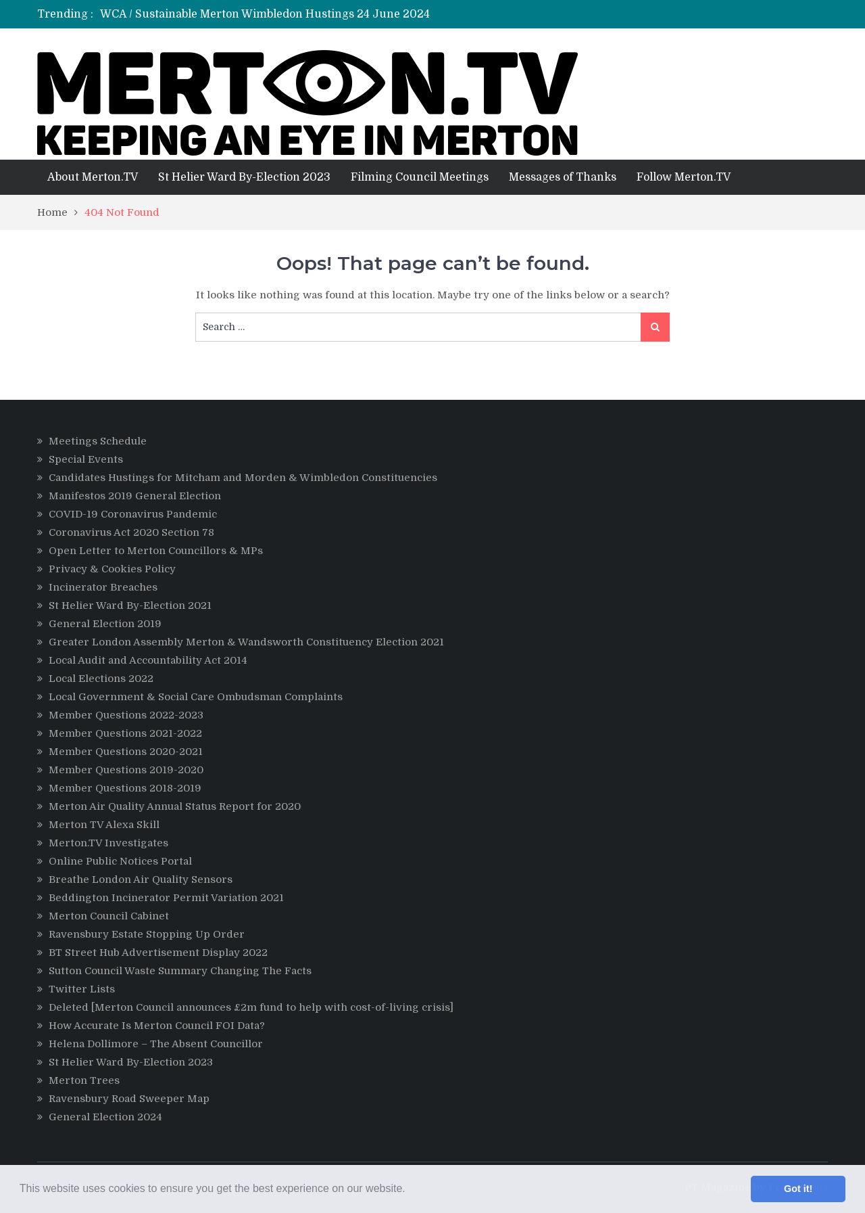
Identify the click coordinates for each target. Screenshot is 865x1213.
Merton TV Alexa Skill (104, 825)
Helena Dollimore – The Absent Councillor (156, 1044)
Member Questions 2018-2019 (125, 788)
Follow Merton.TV (684, 177)
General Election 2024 (105, 1117)
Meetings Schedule (98, 441)
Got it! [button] (798, 1188)
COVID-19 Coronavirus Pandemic (133, 514)
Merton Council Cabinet (109, 916)
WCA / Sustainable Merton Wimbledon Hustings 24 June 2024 (265, 14)
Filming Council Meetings (420, 177)
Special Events (86, 459)
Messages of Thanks (562, 177)
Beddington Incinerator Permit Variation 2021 (166, 898)
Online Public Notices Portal (120, 861)
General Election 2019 (105, 624)
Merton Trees (84, 1080)
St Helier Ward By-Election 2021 (130, 605)
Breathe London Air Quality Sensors (140, 879)
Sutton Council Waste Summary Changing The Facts (180, 971)
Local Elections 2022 (101, 678)
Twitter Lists (82, 989)
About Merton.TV (92, 177)
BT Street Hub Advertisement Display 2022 (158, 952)
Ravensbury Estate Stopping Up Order (147, 934)
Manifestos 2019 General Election (135, 496)
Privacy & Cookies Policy (112, 569)
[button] (410, 1190)
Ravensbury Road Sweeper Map (129, 1099)
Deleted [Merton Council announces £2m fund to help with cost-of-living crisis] (251, 1007)
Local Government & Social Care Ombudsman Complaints (196, 697)
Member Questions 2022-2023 (126, 715)
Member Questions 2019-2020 (126, 770)
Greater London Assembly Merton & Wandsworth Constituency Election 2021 (246, 642)
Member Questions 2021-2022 (125, 733)
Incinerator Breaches (103, 587)
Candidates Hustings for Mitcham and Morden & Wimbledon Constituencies (243, 478)
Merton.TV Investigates (108, 843)
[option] (319, 14)
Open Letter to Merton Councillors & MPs (156, 551)
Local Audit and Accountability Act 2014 (148, 660)
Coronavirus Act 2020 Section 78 (131, 532)
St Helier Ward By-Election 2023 (244, 177)
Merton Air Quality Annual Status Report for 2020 (175, 806)
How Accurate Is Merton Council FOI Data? (157, 1026)
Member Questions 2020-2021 (126, 752)
